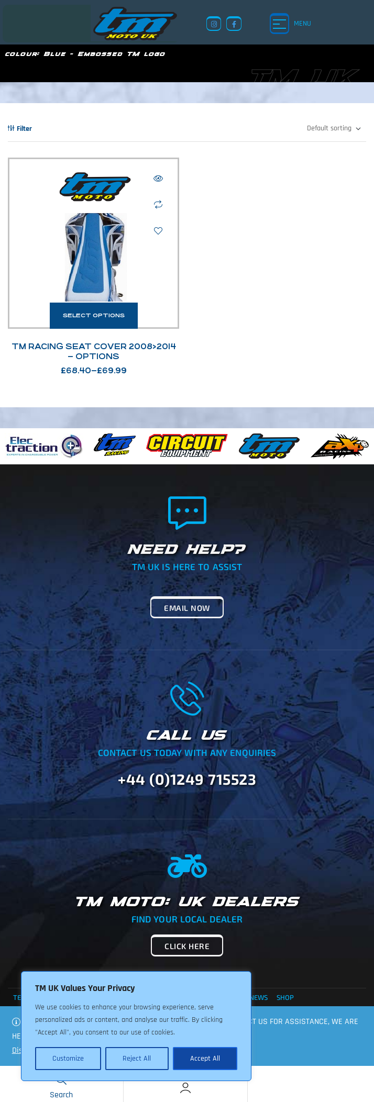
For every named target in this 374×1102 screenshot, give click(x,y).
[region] (136, 1026)
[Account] (185, 1088)
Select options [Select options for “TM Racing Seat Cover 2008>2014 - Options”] (94, 315)
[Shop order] (333, 128)
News (258, 997)
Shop (285, 997)
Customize (68, 1058)
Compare (158, 204)
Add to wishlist (158, 230)
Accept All (205, 1058)
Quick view (158, 178)
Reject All (137, 1058)
